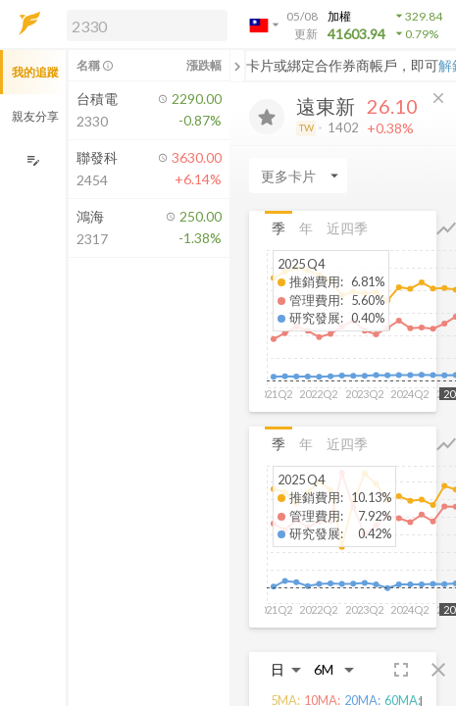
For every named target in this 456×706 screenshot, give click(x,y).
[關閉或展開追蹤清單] (237, 65)
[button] (143, 24)
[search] (147, 25)
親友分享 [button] (35, 116)
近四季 (347, 228)
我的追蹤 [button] (35, 72)
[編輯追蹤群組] (33, 160)
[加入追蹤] (266, 116)
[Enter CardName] (298, 175)
